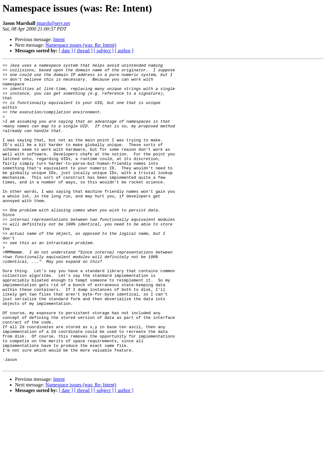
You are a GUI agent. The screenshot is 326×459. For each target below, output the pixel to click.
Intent (59, 39)
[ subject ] (104, 50)
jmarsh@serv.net (53, 23)
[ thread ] (83, 50)
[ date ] (66, 50)
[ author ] (124, 50)
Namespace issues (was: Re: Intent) (80, 45)
